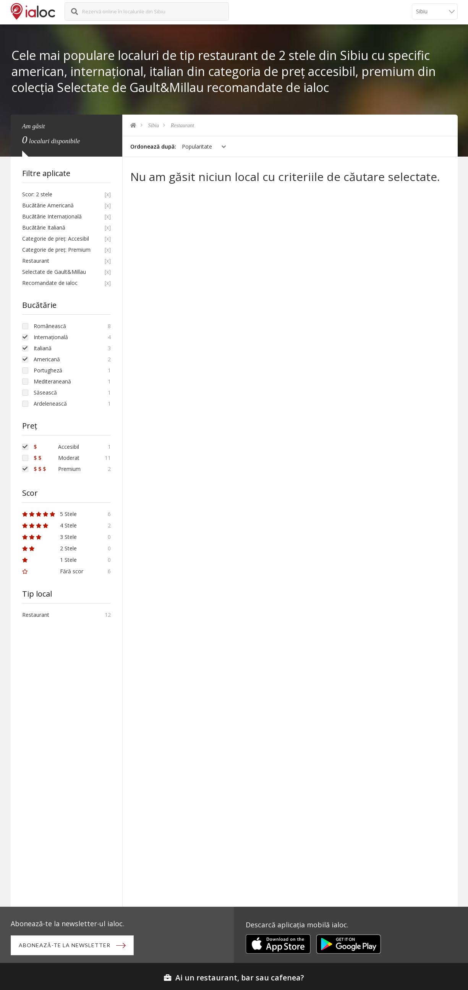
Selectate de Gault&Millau (54, 271)
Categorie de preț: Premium (56, 249)
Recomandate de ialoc (50, 282)
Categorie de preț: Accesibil (55, 238)
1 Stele (49, 559)
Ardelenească (50, 403)
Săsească (45, 392)
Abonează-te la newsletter (64, 945)
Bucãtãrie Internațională (52, 216)
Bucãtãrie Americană (48, 205)
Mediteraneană (52, 381)
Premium (57, 468)
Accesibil (56, 446)
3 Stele (49, 536)
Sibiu (153, 125)
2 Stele (49, 548)
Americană (47, 359)
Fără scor (52, 571)
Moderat (56, 457)
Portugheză (48, 370)
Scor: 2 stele (37, 194)
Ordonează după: (153, 146)
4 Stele (49, 525)
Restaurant (182, 125)
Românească (50, 326)
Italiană (43, 348)
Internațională (51, 337)
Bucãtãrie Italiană (43, 227)
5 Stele (49, 514)
